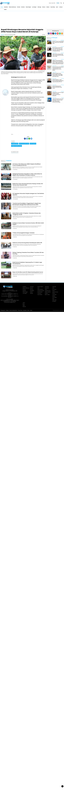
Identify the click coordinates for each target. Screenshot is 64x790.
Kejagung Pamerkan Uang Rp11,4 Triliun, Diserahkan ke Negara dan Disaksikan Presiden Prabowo (27, 174)
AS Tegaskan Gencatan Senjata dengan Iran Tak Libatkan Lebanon (28, 194)
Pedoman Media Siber (13, 310)
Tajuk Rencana (47, 290)
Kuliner (53, 290)
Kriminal (18, 7)
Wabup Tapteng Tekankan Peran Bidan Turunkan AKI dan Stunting (28, 253)
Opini (46, 289)
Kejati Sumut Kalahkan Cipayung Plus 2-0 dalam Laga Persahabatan (27, 263)
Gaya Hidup (52, 7)
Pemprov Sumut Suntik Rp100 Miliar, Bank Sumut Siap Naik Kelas (58, 42)
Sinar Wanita (40, 294)
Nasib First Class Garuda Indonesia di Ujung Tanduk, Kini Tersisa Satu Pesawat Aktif (28, 184)
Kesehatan (47, 288)
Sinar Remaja (40, 292)
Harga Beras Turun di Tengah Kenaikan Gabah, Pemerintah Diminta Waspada (58, 94)
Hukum (31, 292)
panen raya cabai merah (24, 143)
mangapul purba (15, 143)
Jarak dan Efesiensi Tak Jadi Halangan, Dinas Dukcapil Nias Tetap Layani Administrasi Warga (57, 100)
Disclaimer (25, 310)
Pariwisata (39, 293)
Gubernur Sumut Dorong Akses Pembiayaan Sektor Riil (27, 242)
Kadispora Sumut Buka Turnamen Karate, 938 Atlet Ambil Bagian (28, 223)
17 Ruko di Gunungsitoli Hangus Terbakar (24, 233)
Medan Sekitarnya (12, 7)
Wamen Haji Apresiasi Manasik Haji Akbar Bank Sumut (57, 87)
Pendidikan (32, 290)
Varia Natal (54, 294)
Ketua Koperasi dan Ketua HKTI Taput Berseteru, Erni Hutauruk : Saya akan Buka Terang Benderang (57, 49)
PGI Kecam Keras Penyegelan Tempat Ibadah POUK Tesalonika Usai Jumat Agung (58, 68)
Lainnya (60, 7)
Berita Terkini (47, 294)
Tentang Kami (2, 310)
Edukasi (47, 7)
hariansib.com (57, 310)
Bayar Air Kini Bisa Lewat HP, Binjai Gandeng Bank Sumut (28, 272)
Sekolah (31, 293)
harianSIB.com (21, 77)
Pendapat (54, 301)
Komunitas (54, 289)
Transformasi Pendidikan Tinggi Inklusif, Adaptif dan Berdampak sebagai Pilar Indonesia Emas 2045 (27, 204)
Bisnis (24, 304)
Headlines (6, 7)
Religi (24, 305)
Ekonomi (31, 289)
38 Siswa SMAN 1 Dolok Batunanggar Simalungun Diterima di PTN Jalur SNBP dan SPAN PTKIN (57, 75)
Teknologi (54, 286)
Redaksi (2, 34)
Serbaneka (47, 286)
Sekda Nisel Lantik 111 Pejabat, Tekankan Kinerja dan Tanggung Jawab (27, 213)
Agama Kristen (40, 289)
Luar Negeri (34, 7)
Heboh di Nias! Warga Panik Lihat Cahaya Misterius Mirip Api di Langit (57, 55)
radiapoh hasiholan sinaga (16, 145)
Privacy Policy (20, 310)
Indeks (5, 9)
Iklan (28, 310)
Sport (57, 7)
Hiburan (43, 7)
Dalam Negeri (28, 7)
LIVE (58, 3)
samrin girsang (33, 143)
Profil (53, 288)
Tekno (24, 302)
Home (2, 7)
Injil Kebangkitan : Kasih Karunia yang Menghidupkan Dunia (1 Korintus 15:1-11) (58, 80)
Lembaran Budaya (41, 290)
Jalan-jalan (54, 299)
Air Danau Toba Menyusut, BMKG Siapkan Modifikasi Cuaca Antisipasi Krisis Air (27, 164)
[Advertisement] (32, 19)
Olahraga (39, 7)
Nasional (24, 306)
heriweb (62, 310)
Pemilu (53, 293)
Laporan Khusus (55, 292)
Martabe (23, 7)
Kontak (31, 310)
